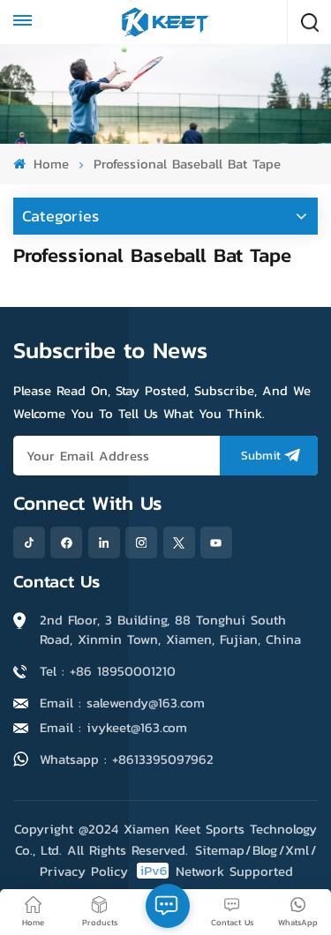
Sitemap (219, 850)
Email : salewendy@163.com (122, 702)
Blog (264, 850)
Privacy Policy (84, 871)
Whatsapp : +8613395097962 (127, 759)
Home (41, 163)
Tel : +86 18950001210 (108, 671)
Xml (297, 850)
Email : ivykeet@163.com (113, 727)
